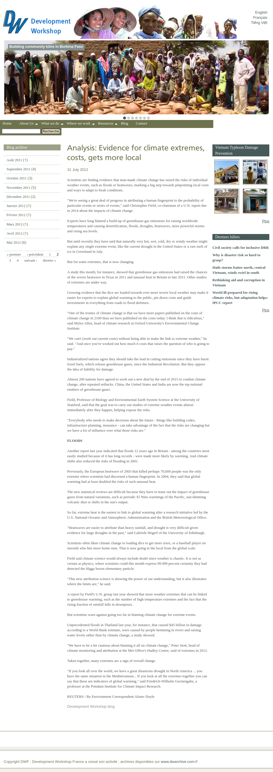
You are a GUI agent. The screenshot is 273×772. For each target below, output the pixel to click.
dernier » (49, 260)
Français (260, 17)
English (261, 12)
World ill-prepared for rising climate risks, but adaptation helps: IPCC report (240, 297)
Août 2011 (14, 160)
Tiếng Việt (259, 22)
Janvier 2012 (16, 206)
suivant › (30, 260)
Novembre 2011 (18, 187)
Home (7, 123)
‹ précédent (35, 254)
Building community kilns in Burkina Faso (46, 46)
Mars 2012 (14, 224)
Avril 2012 (14, 233)
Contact (141, 123)
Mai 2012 (14, 242)
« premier (14, 254)
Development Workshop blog (91, 706)
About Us (28, 124)
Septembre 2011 (18, 169)
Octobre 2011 (17, 178)
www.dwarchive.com (178, 761)
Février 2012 (16, 215)
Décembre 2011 (18, 196)
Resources (107, 124)
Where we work (81, 124)
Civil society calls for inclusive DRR (240, 247)
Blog (124, 123)
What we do (52, 124)
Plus (265, 221)
